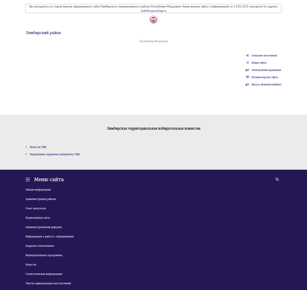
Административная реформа (44, 227)
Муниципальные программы (44, 255)
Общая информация (38, 189)
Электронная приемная (266, 70)
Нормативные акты (38, 217)
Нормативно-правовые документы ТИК (55, 154)
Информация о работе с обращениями (50, 236)
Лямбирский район (43, 32)
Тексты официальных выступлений (48, 283)
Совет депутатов (36, 208)
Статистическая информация (44, 274)
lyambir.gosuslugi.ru (153, 11)
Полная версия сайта (265, 77)
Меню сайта (259, 62)
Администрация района (41, 199)
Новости (31, 264)
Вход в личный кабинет (266, 84)
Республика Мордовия (153, 41)
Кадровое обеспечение (40, 245)
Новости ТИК (38, 147)
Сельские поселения (264, 55)
